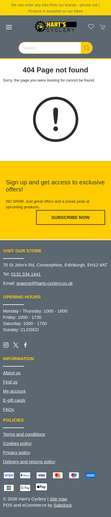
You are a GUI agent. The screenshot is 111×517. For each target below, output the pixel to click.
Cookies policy (17, 443)
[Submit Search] (87, 48)
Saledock (63, 505)
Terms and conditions (24, 434)
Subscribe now (71, 217)
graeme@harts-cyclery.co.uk (45, 283)
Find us (10, 381)
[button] (9, 27)
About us (11, 372)
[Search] (56, 48)
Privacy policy (16, 452)
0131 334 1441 (26, 274)
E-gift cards (14, 400)
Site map (58, 498)
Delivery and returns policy (29, 461)
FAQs (8, 409)
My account (14, 391)
